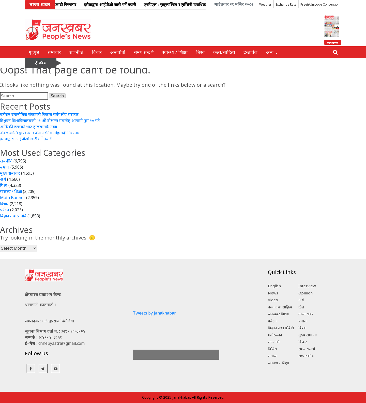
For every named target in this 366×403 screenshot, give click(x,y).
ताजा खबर (305, 313)
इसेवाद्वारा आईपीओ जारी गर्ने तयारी (26, 139)
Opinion (305, 292)
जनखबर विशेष (278, 313)
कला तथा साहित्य (280, 306)
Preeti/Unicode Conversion (320, 4)
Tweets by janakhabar (154, 313)
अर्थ (3, 179)
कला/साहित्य (224, 52)
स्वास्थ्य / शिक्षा (175, 52)
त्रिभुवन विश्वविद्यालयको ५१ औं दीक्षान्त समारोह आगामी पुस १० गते (50, 120)
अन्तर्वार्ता (117, 52)
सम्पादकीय (306, 355)
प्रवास (302, 320)
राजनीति (76, 52)
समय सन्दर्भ (144, 52)
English (274, 285)
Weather (265, 4)
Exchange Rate (286, 4)
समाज (4, 167)
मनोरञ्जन (275, 334)
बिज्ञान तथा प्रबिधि (13, 216)
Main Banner (12, 197)
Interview (307, 285)
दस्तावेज (250, 52)
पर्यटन (4, 210)
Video (273, 299)
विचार (97, 52)
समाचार (54, 52)
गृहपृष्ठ (34, 52)
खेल (301, 306)
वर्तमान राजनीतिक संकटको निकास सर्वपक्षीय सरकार (39, 114)
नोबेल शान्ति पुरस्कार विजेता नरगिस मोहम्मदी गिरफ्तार (40, 133)
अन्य (272, 52)
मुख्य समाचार (10, 173)
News (273, 292)
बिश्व (200, 52)
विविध (272, 348)
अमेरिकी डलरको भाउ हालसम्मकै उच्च (28, 126)
